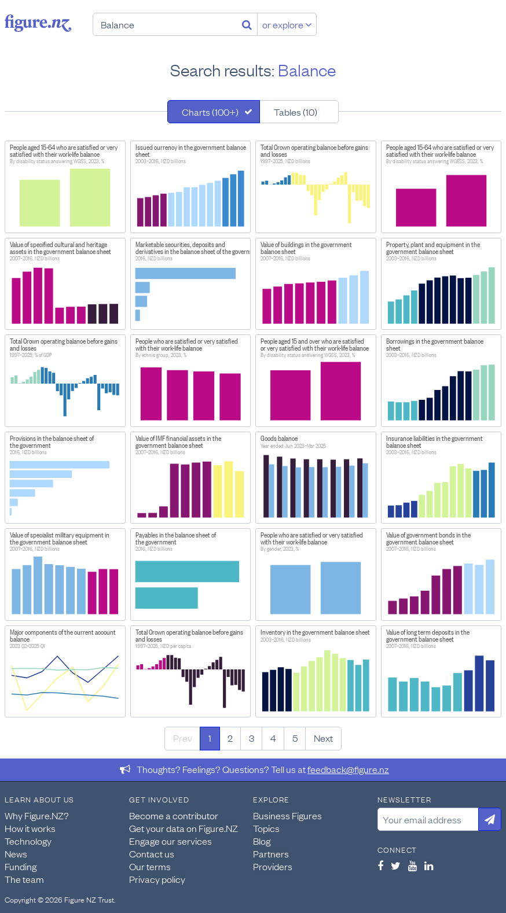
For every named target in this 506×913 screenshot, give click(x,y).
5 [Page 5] (295, 737)
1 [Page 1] (209, 737)
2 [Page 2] (230, 737)
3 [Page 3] (251, 737)
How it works (30, 828)
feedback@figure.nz (348, 769)
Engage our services (170, 840)
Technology (28, 840)
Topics (266, 828)
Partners (271, 853)
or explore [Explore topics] (287, 24)
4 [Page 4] (273, 737)
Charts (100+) (210, 111)
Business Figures (287, 815)
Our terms (150, 866)
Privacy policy (157, 878)
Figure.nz (38, 23)
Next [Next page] (323, 737)
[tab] (213, 111)
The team (24, 878)
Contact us (151, 853)
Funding (20, 866)
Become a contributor (173, 815)
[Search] (247, 24)
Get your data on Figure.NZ (183, 828)
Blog (261, 840)
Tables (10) (295, 111)
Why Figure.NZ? (37, 815)
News (16, 853)
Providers (272, 866)
